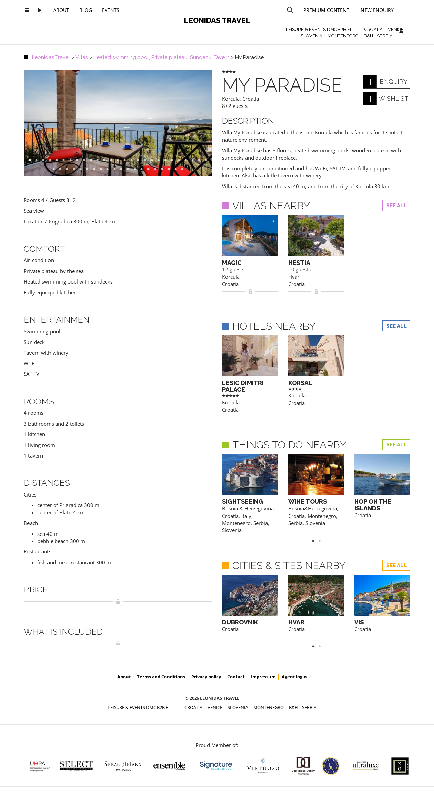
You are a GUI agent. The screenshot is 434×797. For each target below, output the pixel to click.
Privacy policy (206, 677)
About (61, 10)
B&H (368, 35)
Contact (236, 677)
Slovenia (232, 530)
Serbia (260, 523)
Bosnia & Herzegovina (248, 508)
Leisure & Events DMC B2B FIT (319, 29)
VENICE (395, 29)
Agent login (294, 677)
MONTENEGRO (343, 35)
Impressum (263, 677)
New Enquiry (377, 10)
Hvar (293, 276)
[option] (118, 123)
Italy (246, 515)
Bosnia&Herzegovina (312, 508)
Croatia (250, 98)
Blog (85, 10)
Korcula (231, 98)
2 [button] (323, 541)
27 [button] (209, 160)
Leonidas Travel (217, 20)
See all (396, 205)
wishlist (393, 98)
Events (110, 10)
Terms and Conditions (161, 677)
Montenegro (236, 523)
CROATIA (373, 29)
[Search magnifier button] (290, 10)
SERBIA (385, 35)
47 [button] (185, 169)
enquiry (393, 81)
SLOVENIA (311, 35)
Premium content (326, 10)
